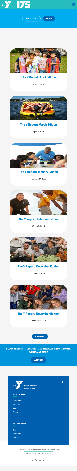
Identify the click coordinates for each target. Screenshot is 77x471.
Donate (16, 437)
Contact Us (17, 401)
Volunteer (17, 434)
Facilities (16, 404)
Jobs (15, 430)
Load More (40, 336)
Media (15, 412)
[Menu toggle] (73, 4)
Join (14, 408)
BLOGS (49, 18)
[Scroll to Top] (62, 382)
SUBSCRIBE (38, 360)
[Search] (66, 5)
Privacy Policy (31, 453)
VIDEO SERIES (31, 18)
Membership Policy (44, 453)
